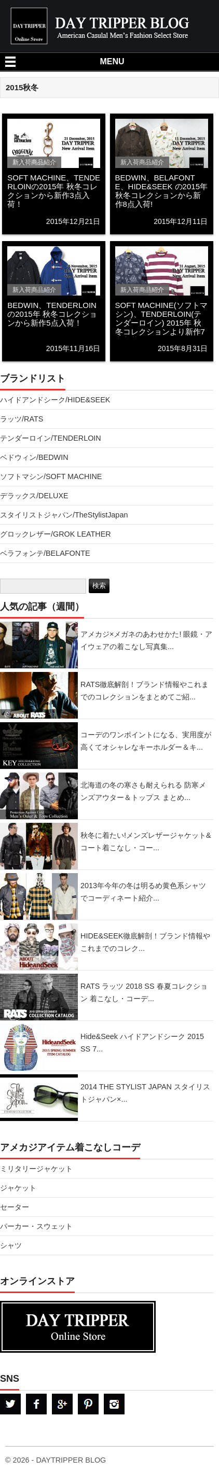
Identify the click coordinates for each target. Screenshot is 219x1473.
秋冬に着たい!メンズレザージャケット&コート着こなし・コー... (145, 841)
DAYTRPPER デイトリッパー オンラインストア (106, 1327)
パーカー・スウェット (36, 1226)
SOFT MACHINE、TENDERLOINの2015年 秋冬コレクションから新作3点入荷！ (53, 190)
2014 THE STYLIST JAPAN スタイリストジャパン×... (145, 1093)
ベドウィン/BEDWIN (34, 457)
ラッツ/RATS (21, 419)
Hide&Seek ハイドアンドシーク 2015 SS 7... (142, 1042)
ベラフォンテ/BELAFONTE (45, 553)
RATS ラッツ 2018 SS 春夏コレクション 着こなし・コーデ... (144, 992)
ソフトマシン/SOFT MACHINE (51, 476)
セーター (14, 1207)
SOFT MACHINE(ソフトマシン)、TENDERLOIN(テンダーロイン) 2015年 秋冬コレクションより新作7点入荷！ (161, 323)
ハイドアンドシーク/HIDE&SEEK (55, 400)
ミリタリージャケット (36, 1169)
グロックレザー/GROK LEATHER (55, 534)
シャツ (11, 1245)
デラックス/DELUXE (34, 496)
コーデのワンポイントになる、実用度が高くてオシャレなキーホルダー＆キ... (145, 741)
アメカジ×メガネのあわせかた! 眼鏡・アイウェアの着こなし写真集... (146, 640)
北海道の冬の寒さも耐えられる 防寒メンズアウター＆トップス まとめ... (143, 791)
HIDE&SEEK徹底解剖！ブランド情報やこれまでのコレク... (145, 942)
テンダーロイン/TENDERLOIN (50, 438)
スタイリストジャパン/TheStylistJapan (64, 515)
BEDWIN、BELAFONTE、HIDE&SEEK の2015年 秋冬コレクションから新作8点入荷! (161, 190)
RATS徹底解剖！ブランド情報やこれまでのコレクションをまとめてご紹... (144, 690)
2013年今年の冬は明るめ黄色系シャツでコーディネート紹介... (143, 891)
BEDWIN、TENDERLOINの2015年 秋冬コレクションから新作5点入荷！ (52, 314)
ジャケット (18, 1188)
